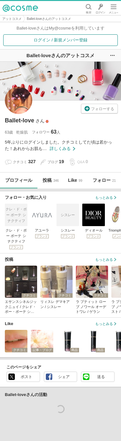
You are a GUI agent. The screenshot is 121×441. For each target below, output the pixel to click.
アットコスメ (12, 19)
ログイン (101, 8)
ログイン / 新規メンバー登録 (60, 40)
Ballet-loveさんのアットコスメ (49, 19)
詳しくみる (62, 148)
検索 (89, 8)
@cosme (20, 8)
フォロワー (46, 132)
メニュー (113, 8)
